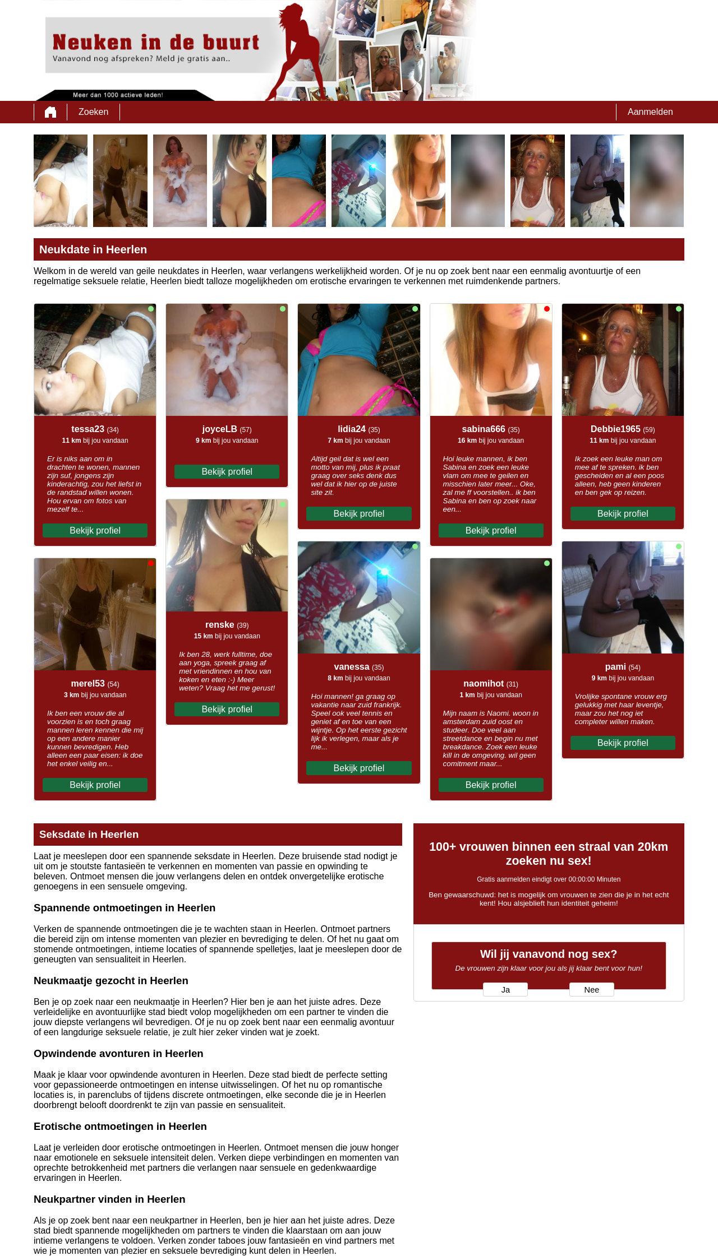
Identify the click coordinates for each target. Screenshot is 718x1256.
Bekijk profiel (95, 530)
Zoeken (93, 112)
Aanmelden (650, 112)
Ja (505, 989)
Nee (592, 989)
